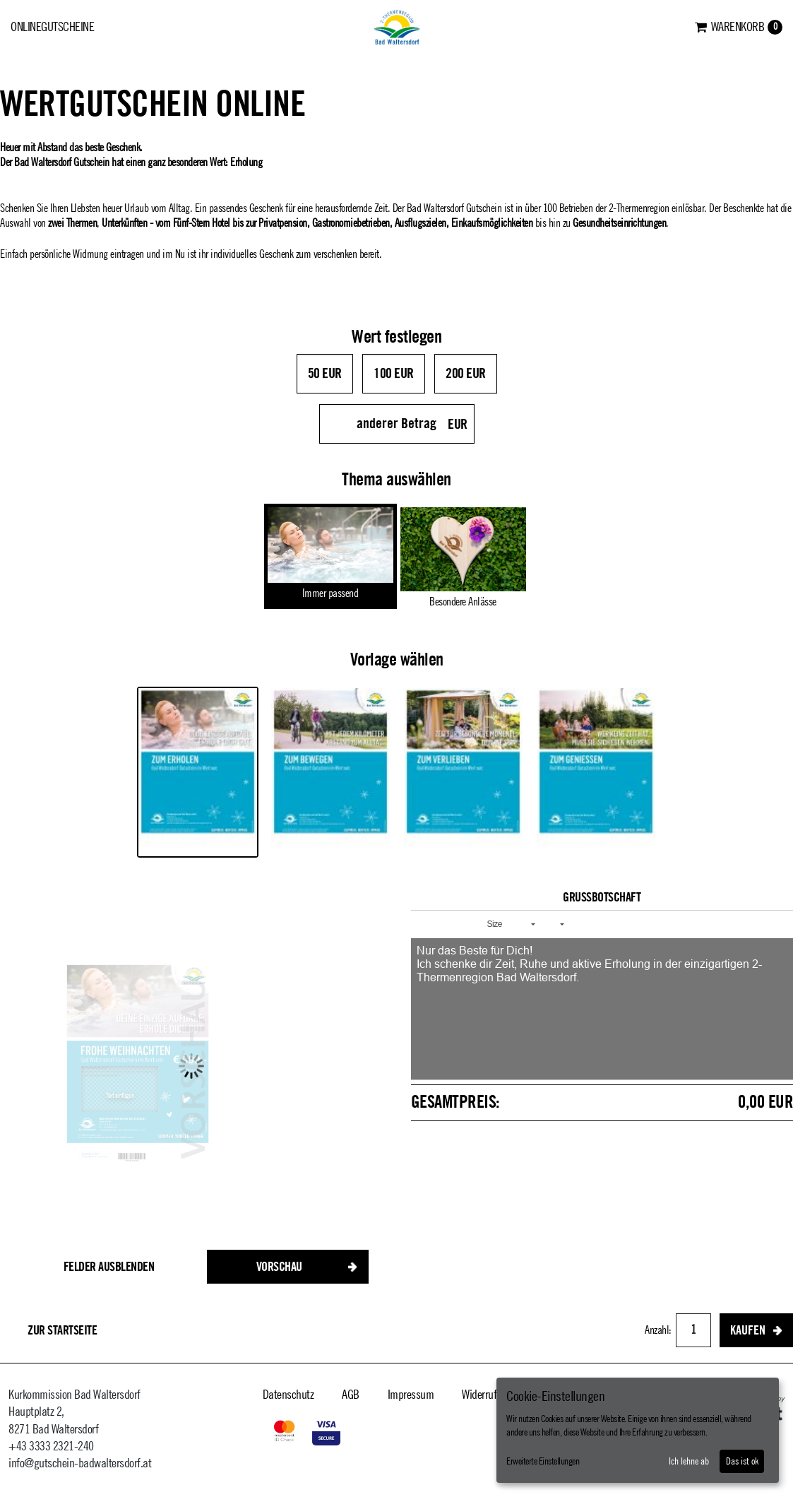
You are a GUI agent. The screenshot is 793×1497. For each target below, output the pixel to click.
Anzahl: (659, 1330)
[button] (426, 924)
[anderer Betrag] (397, 424)
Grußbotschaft (601, 897)
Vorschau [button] (279, 1266)
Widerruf (479, 1394)
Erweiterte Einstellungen (542, 1462)
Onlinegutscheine (52, 26)
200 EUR (466, 374)
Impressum (411, 1394)
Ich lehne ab (689, 1462)
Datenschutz (288, 1394)
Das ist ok (742, 1462)
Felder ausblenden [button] (109, 1266)
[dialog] (637, 1430)
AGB (350, 1394)
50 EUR (325, 374)
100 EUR (394, 374)
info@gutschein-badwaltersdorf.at (79, 1463)
